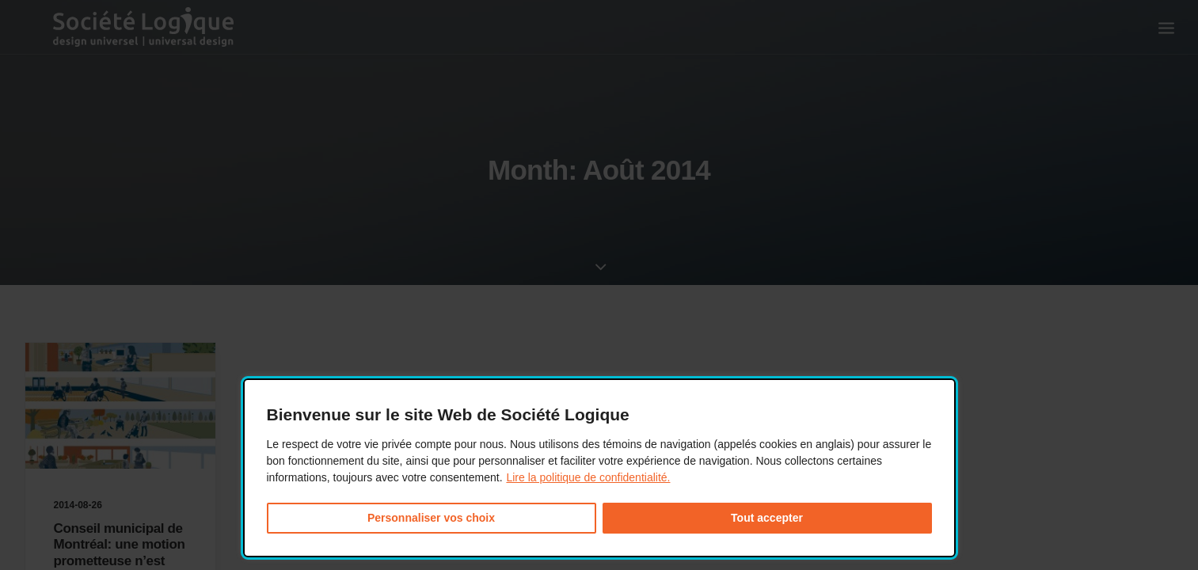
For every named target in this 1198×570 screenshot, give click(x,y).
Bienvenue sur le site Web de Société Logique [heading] (448, 414)
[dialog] (599, 468)
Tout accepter (767, 517)
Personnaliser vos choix (431, 517)
